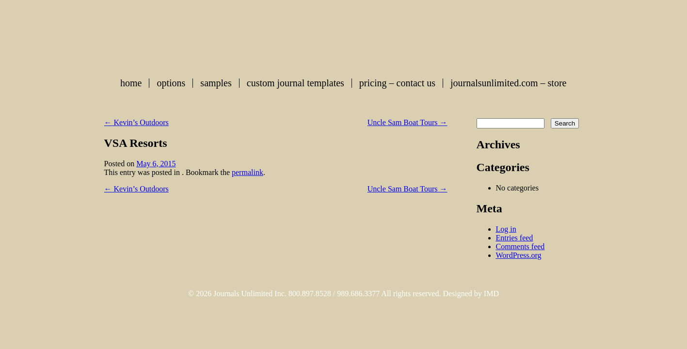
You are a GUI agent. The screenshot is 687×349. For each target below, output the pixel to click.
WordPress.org (519, 255)
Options (171, 83)
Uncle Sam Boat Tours (407, 122)
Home (131, 83)
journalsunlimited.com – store (508, 83)
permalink (247, 172)
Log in (506, 229)
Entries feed (514, 238)
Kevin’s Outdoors (136, 122)
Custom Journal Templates (295, 83)
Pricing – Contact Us (397, 83)
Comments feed (520, 246)
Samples (215, 83)
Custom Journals (344, 36)
